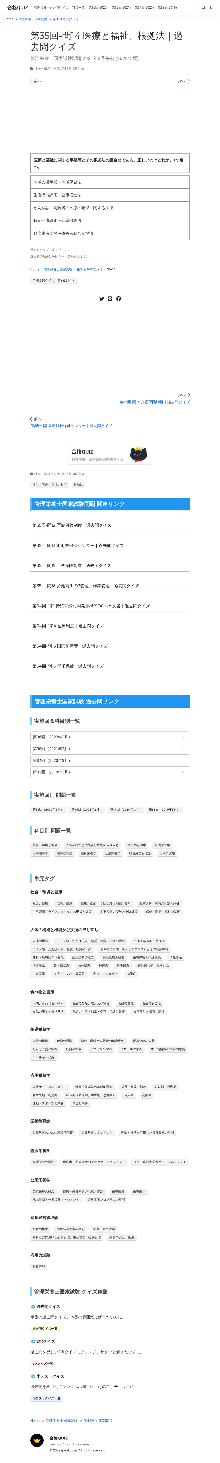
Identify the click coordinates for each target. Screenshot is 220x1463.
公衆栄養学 (113, 853)
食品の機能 (126, 1003)
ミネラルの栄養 (131, 1049)
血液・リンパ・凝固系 (69, 974)
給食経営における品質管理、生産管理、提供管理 (67, 1237)
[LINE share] (110, 298)
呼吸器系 (123, 965)
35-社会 (78, 68)
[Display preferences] (211, 7)
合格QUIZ (17, 7)
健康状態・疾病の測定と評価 (159, 903)
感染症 (131, 974)
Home (8, 19)
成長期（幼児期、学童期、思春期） (91, 1095)
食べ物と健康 (136, 845)
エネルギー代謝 (43, 1057)
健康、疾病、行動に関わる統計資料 (105, 903)
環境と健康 (64, 903)
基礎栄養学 (162, 845)
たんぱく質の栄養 (45, 1049)
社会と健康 (40, 903)
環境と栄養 (80, 1103)
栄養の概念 (40, 1041)
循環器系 (39, 965)
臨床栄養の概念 (43, 1162)
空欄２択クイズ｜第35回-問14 (54, 280)
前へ (36, 81)
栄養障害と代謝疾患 (147, 957)
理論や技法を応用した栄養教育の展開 (147, 1132)
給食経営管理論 (140, 853)
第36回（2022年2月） (52, 737)
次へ (184, 81)
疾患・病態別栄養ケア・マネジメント (160, 1162)
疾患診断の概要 (83, 957)
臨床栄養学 (88, 853)
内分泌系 (84, 965)
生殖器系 (39, 974)
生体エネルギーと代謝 (149, 941)
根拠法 (78, 485)
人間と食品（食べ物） (48, 1003)
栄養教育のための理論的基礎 (53, 1132)
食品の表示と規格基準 (48, 1011)
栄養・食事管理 (104, 1229)
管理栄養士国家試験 (33, 19)
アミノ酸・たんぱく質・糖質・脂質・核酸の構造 (91, 941)
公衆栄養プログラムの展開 (106, 1199)
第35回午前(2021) (65, 19)
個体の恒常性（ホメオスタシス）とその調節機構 (134, 949)
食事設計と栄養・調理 (149, 1011)
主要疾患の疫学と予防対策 (118, 911)
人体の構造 (40, 941)
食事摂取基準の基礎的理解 (94, 1087)
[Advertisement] (110, 120)
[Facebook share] (118, 298)
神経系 (103, 965)
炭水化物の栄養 (144, 1041)
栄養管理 (39, 1266)
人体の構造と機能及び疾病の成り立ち (92, 845)
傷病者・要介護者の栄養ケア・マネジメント (94, 1162)
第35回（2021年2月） (52, 748)
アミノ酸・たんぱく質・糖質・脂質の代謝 (62, 949)
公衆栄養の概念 (43, 1191)
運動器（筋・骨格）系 (153, 965)
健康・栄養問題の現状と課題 (83, 1191)
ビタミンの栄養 (101, 1049)
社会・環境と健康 (47, 68)
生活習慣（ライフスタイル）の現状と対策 (62, 911)
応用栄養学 (40, 853)
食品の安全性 (151, 1003)
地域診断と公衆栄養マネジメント (56, 1199)
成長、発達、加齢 (133, 1087)
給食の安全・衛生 (121, 1237)
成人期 (129, 1095)
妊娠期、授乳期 (165, 1087)
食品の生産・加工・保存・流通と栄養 (98, 1011)
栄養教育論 (64, 853)
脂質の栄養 (74, 1049)
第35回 (67, 68)
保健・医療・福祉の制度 (50, 485)
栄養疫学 (139, 1191)
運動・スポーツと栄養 (48, 1103)
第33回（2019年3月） (52, 772)
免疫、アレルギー (105, 974)
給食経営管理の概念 (71, 1229)
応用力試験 (167, 853)
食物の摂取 (64, 1041)
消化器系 (175, 957)
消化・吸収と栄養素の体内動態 (102, 1041)
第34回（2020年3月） (52, 760)
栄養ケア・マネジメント (50, 1087)
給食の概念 (40, 1229)
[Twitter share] (101, 298)
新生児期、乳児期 (45, 1095)
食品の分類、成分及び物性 (90, 1003)
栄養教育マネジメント (97, 1132)
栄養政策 (118, 1191)
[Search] (204, 7)
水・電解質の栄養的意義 (168, 1049)
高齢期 (147, 1095)
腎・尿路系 (61, 965)
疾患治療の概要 (113, 957)
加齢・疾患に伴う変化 (48, 957)
